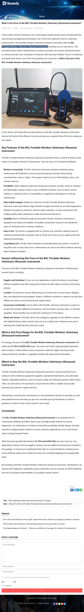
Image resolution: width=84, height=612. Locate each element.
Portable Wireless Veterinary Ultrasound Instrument (25, 47)
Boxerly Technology (48, 598)
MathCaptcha (9, 585)
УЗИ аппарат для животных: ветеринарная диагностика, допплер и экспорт (34, 524)
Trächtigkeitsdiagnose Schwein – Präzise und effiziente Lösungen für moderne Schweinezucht (39, 528)
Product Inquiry (43, 603)
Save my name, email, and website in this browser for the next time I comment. (27, 577)
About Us (22, 603)
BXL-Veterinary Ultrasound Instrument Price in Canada (30, 501)
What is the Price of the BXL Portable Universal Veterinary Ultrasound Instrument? (40, 504)
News (42, 16)
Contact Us (31, 603)
